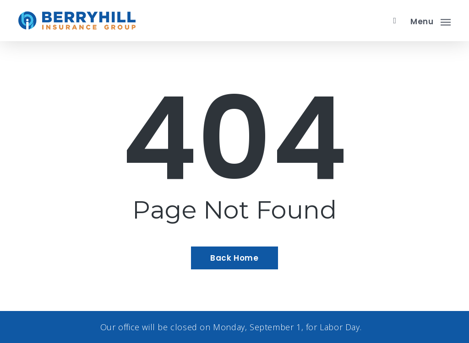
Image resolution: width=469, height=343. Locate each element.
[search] (394, 20)
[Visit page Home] (77, 20)
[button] (430, 20)
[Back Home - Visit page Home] (234, 258)
